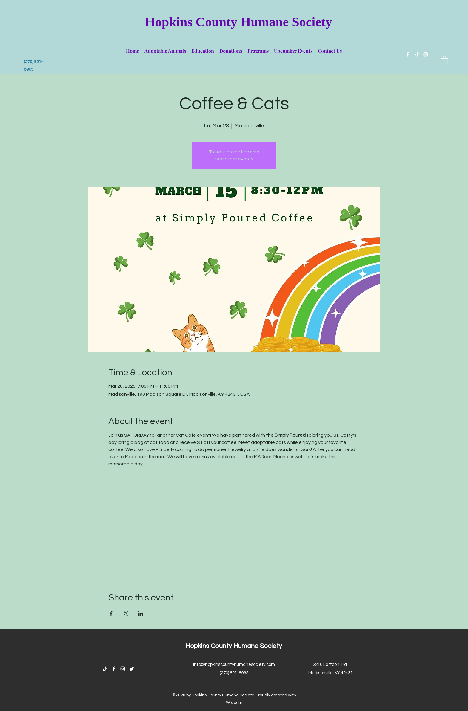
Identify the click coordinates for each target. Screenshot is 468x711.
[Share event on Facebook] (111, 613)
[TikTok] (417, 54)
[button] (165, 48)
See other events (234, 159)
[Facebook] (408, 54)
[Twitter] (132, 669)
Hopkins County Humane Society (238, 22)
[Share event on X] (126, 613)
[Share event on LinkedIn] (140, 613)
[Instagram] (426, 54)
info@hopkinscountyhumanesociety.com (234, 664)
